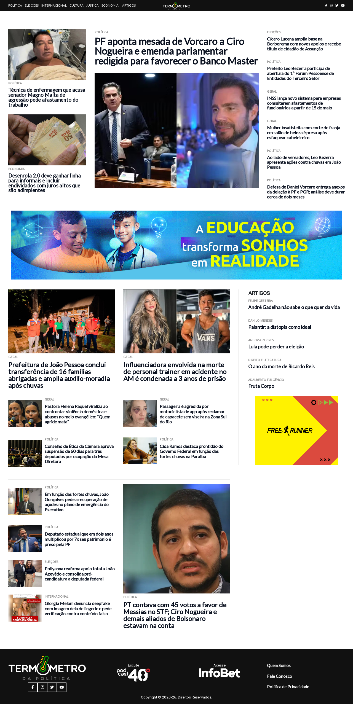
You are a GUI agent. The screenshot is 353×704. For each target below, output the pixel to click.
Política (15, 5)
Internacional (54, 5)
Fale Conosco (279, 676)
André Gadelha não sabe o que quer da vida (294, 307)
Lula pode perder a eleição (276, 347)
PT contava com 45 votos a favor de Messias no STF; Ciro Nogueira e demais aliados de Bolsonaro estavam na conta (174, 615)
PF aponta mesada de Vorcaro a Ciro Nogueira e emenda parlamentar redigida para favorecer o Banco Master (176, 51)
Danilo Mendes (260, 320)
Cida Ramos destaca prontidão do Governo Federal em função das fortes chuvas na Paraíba (191, 451)
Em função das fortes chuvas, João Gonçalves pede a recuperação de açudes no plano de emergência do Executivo (77, 501)
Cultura (76, 5)
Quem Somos (279, 665)
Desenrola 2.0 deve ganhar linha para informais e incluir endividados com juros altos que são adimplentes (44, 183)
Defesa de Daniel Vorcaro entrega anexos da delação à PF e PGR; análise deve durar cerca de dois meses (306, 191)
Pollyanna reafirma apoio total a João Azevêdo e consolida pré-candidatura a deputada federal (80, 573)
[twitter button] (336, 5)
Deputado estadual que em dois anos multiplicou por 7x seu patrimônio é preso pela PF (79, 539)
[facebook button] (326, 5)
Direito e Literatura (264, 360)
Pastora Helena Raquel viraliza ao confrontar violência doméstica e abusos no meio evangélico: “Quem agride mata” (77, 414)
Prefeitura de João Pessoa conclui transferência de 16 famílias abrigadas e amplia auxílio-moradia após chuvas (59, 375)
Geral (272, 91)
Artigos (129, 5)
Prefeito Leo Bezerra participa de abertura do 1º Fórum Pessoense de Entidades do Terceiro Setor (300, 73)
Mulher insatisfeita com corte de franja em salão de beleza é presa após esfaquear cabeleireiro (303, 132)
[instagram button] (331, 5)
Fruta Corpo (261, 386)
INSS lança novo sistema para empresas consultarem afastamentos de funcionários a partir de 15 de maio (304, 103)
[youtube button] (343, 5)
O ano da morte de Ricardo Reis (281, 366)
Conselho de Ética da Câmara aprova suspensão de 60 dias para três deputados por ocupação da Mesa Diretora (79, 454)
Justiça (92, 5)
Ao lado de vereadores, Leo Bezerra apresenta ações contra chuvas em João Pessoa (304, 162)
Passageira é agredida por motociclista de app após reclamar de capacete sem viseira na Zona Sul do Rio (193, 414)
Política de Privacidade (288, 686)
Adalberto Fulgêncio (266, 380)
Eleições (32, 5)
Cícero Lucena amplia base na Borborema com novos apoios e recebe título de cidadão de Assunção (304, 43)
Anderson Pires (261, 340)
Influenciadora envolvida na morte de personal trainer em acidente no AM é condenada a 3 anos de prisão (174, 371)
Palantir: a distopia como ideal (279, 327)
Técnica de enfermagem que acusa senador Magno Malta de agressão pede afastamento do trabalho (46, 97)
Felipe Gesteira (260, 301)
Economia (110, 5)
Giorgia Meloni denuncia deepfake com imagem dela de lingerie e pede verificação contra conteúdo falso (78, 608)
